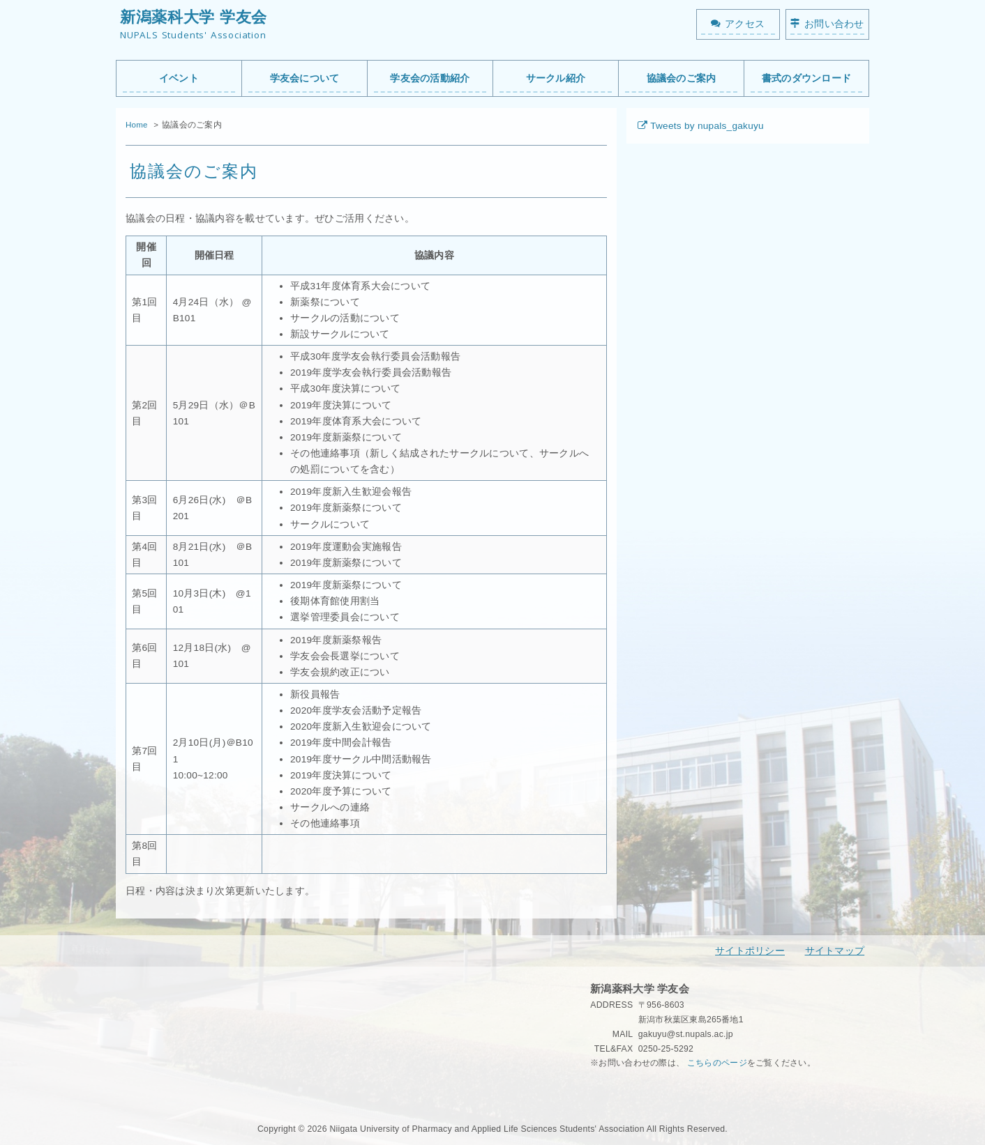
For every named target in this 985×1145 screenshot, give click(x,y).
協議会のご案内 (681, 78)
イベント (179, 78)
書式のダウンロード (806, 78)
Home (137, 125)
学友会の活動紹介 (429, 78)
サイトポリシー (750, 951)
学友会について (305, 78)
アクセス (745, 24)
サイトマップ (835, 951)
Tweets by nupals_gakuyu (707, 126)
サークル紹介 (556, 78)
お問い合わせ (834, 24)
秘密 (599, 1092)
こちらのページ (717, 1063)
